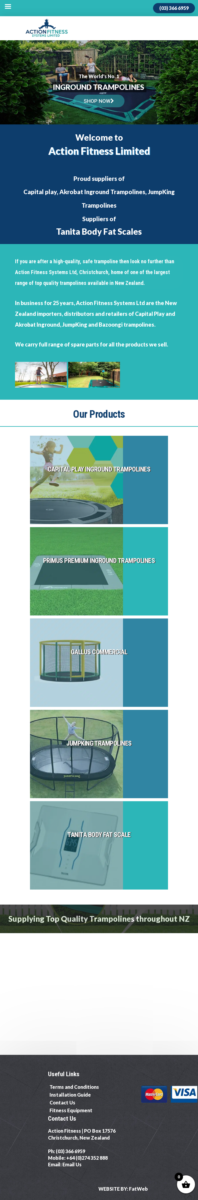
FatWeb (138, 1189)
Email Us (72, 1164)
